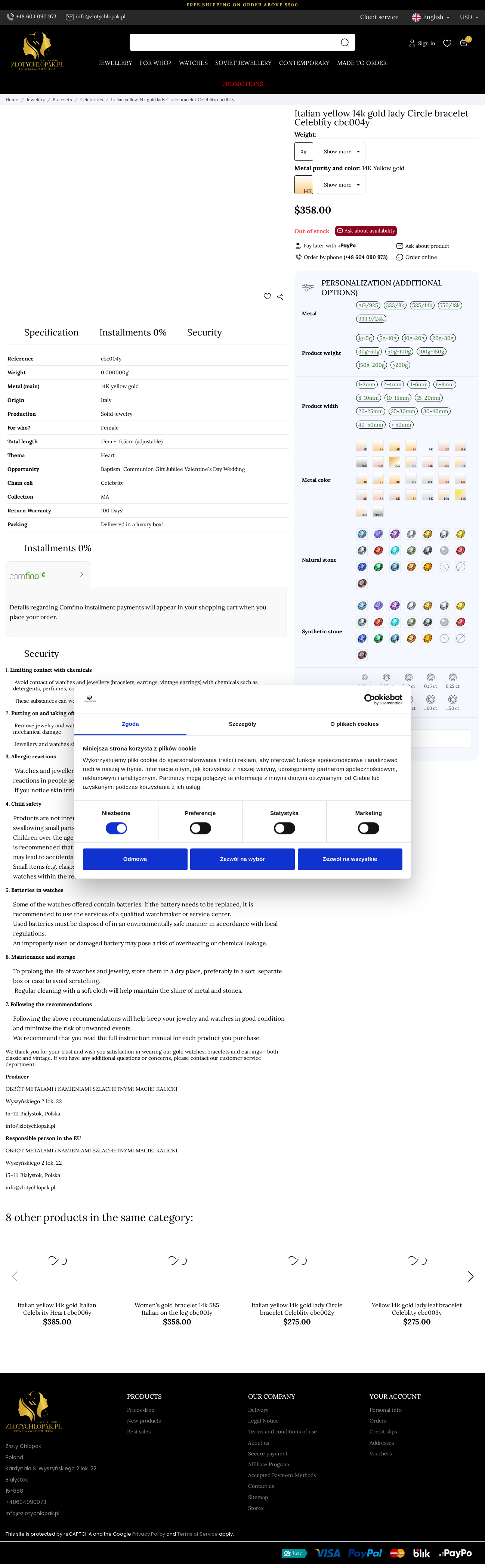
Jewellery (115, 62)
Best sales (139, 1431)
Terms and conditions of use (282, 1431)
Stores (255, 1508)
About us (258, 1442)
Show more (338, 151)
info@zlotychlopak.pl (95, 16)
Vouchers (381, 1453)
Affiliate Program (269, 1464)
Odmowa (135, 859)
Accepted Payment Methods (282, 1475)
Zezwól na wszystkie (350, 859)
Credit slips (383, 1431)
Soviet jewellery (243, 62)
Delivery (258, 1410)
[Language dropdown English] (431, 17)
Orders (378, 1420)
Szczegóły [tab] (242, 724)
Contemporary (304, 62)
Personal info (386, 1410)
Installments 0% (133, 332)
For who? (156, 62)
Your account (395, 1396)
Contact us (261, 1486)
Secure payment (268, 1453)
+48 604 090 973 (32, 16)
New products (144, 1420)
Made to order (362, 62)
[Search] (346, 42)
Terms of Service (197, 1534)
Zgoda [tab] (130, 724)
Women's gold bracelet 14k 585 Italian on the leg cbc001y (177, 1308)
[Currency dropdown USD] (469, 17)
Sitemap (258, 1497)
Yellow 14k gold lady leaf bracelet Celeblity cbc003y (417, 1308)
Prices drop (140, 1410)
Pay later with (325, 245)
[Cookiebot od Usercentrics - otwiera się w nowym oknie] (369, 699)
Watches (193, 62)
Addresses (382, 1442)
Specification (51, 332)
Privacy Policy (148, 1534)
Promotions (242, 83)
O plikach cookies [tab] (354, 724)
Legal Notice (263, 1420)
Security (204, 332)
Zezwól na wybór (242, 859)
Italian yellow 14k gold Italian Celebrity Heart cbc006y (57, 1308)
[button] (471, 1276)
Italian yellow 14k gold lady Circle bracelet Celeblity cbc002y (297, 1308)
